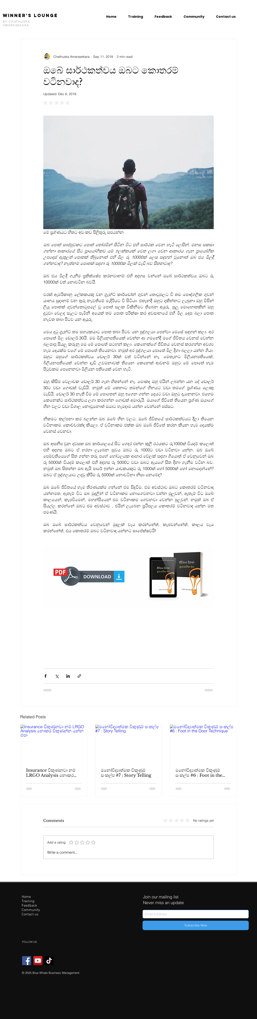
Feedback (29, 906)
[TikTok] (49, 960)
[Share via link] (79, 676)
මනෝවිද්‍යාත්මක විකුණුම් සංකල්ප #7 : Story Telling (126, 773)
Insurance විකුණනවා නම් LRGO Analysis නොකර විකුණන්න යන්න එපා (51, 773)
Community (31, 910)
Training (28, 901)
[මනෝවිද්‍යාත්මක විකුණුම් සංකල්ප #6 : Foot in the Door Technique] (203, 743)
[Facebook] (26, 960)
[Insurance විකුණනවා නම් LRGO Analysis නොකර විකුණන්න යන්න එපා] (53, 743)
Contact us (30, 914)
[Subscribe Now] (196, 925)
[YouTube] (37, 960)
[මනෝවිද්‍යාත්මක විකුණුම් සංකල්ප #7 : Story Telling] (128, 743)
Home (26, 897)
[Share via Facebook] (45, 676)
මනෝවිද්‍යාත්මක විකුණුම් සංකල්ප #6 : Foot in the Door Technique (198, 773)
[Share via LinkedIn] (68, 676)
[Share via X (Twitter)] (57, 676)
